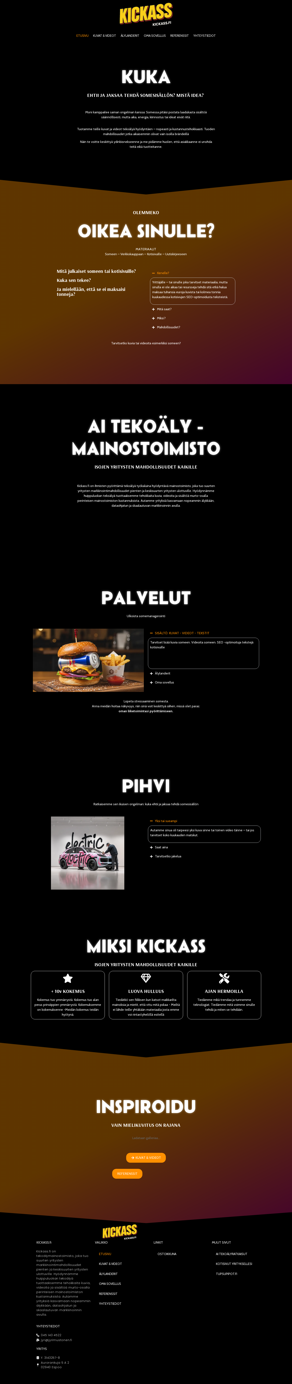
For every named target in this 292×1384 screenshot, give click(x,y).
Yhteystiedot (204, 36)
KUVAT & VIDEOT (104, 36)
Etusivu (82, 36)
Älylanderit (130, 36)
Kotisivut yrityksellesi (234, 1264)
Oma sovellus (155, 36)
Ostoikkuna (167, 1254)
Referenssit (179, 36)
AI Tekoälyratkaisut (231, 1254)
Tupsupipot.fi (226, 1274)
